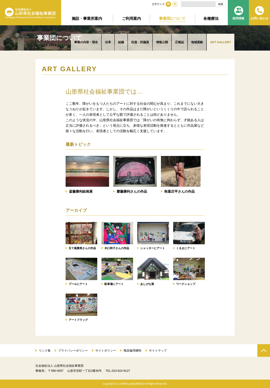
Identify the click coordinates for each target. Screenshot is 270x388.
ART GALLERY (220, 42)
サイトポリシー (105, 350)
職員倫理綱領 (132, 350)
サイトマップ (158, 350)
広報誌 (179, 42)
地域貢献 (197, 42)
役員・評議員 (140, 42)
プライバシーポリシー (73, 350)
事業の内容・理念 (86, 42)
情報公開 (162, 42)
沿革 (108, 42)
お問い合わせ (259, 18)
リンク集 (45, 350)
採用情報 (238, 18)
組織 (121, 42)
